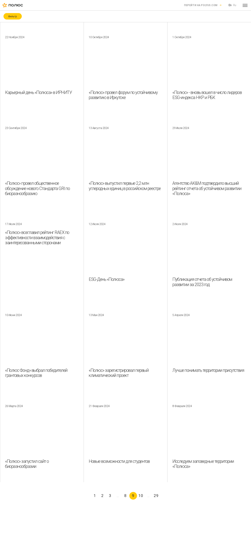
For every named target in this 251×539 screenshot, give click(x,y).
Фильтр (12, 16)
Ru (234, 5)
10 (140, 496)
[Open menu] (245, 5)
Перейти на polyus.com (201, 5)
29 (156, 496)
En (230, 5)
